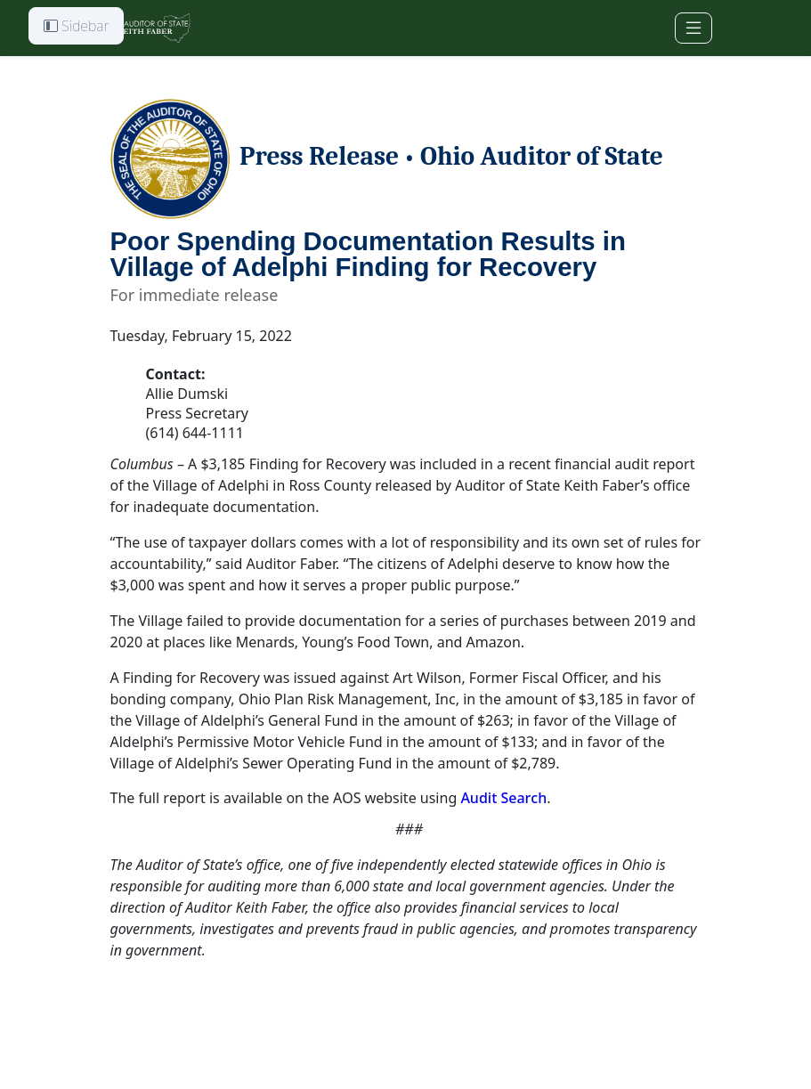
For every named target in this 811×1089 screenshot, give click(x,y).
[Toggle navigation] (693, 28)
